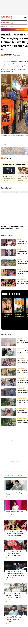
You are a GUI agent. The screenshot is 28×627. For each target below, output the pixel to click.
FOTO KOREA (20, 348)
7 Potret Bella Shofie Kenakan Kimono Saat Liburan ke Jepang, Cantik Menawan (15, 553)
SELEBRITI (19, 239)
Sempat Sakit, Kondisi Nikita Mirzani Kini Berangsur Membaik (14, 513)
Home (2, 26)
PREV (4, 144)
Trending (23, 192)
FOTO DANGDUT (21, 338)
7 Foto (8, 496)
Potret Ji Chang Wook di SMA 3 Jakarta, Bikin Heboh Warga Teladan (15, 493)
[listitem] (12, 22)
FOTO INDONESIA (21, 279)
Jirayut (12, 26)
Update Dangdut (15, 192)
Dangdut (7, 26)
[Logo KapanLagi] (6, 17)
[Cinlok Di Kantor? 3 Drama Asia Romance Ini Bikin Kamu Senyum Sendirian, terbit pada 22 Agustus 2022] (9, 174)
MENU (25, 17)
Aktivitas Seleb (5, 192)
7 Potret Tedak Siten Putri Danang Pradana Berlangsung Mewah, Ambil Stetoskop (15, 533)
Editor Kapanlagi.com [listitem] (9, 54)
